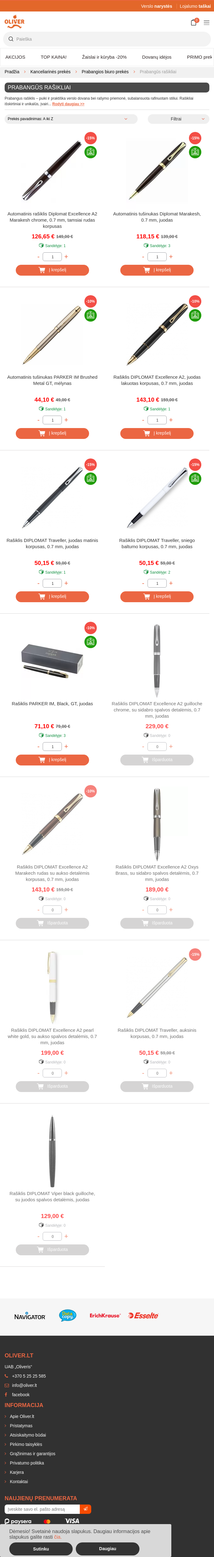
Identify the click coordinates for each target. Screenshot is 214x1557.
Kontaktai (18, 1481)
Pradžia (12, 71)
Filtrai (176, 118)
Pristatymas (20, 1425)
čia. (58, 1537)
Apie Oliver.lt (21, 1416)
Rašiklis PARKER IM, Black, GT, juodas (52, 703)
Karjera (16, 1472)
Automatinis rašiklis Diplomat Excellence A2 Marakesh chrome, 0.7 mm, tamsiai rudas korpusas (52, 220)
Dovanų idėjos (157, 57)
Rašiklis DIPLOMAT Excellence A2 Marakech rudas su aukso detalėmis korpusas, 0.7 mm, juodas (52, 873)
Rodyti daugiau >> (68, 104)
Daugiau (107, 1548)
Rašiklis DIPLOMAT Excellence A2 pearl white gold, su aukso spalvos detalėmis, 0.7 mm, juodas (52, 1036)
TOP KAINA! (54, 57)
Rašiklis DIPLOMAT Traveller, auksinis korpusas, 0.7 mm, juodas (157, 1033)
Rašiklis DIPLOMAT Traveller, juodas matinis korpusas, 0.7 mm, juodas (52, 543)
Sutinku (41, 1548)
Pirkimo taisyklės (25, 1444)
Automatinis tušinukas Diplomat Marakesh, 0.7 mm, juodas (157, 217)
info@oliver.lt (21, 1385)
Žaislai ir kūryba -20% (104, 57)
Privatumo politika (26, 1462)
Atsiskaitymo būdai (27, 1435)
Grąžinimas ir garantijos (32, 1453)
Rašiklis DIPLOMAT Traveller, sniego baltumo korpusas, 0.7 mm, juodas (157, 543)
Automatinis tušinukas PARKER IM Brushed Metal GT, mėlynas (52, 380)
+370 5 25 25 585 (25, 1376)
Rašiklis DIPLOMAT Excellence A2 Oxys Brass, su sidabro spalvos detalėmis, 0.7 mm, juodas (157, 873)
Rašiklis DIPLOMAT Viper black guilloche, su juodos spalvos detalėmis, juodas (52, 1196)
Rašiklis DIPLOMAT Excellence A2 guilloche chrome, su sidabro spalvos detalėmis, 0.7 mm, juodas (157, 710)
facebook (17, 1394)
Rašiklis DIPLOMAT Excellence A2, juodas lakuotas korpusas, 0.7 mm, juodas (157, 380)
